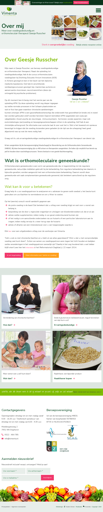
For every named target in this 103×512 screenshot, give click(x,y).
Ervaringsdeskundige (65, 325)
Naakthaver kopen (64, 378)
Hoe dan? (9, 325)
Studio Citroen (70, 507)
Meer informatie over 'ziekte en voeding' (49, 256)
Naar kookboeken (81, 2)
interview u (30, 247)
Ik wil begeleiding (16, 256)
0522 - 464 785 (10, 434)
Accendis (88, 507)
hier (10, 231)
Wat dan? (9, 378)
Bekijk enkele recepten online (88, 45)
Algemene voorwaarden (19, 507)
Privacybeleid (6, 507)
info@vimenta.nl (10, 438)
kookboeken (67, 2)
